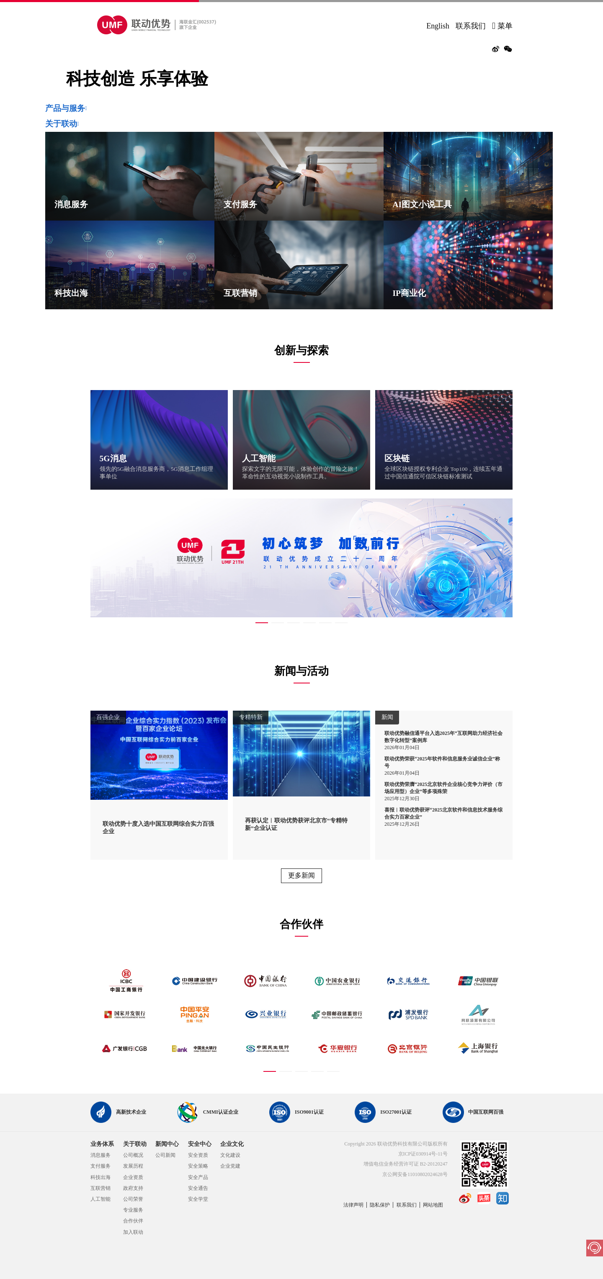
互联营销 (100, 1188)
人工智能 (100, 1199)
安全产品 (198, 1177)
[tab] (301, 108)
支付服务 (100, 1166)
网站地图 (433, 1205)
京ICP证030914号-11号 (423, 1154)
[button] (301, 108)
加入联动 (133, 1232)
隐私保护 (380, 1205)
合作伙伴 (133, 1221)
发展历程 (133, 1166)
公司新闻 (165, 1155)
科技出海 (100, 1177)
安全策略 (198, 1166)
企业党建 (230, 1166)
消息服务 (100, 1155)
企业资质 (133, 1177)
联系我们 (471, 26)
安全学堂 (198, 1199)
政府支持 (133, 1188)
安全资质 (198, 1155)
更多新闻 (301, 875)
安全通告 (198, 1188)
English (437, 26)
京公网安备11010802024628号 (415, 1174)
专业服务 (133, 1210)
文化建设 (230, 1155)
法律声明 (353, 1205)
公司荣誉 (133, 1199)
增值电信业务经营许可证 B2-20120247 (405, 1164)
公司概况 (133, 1155)
